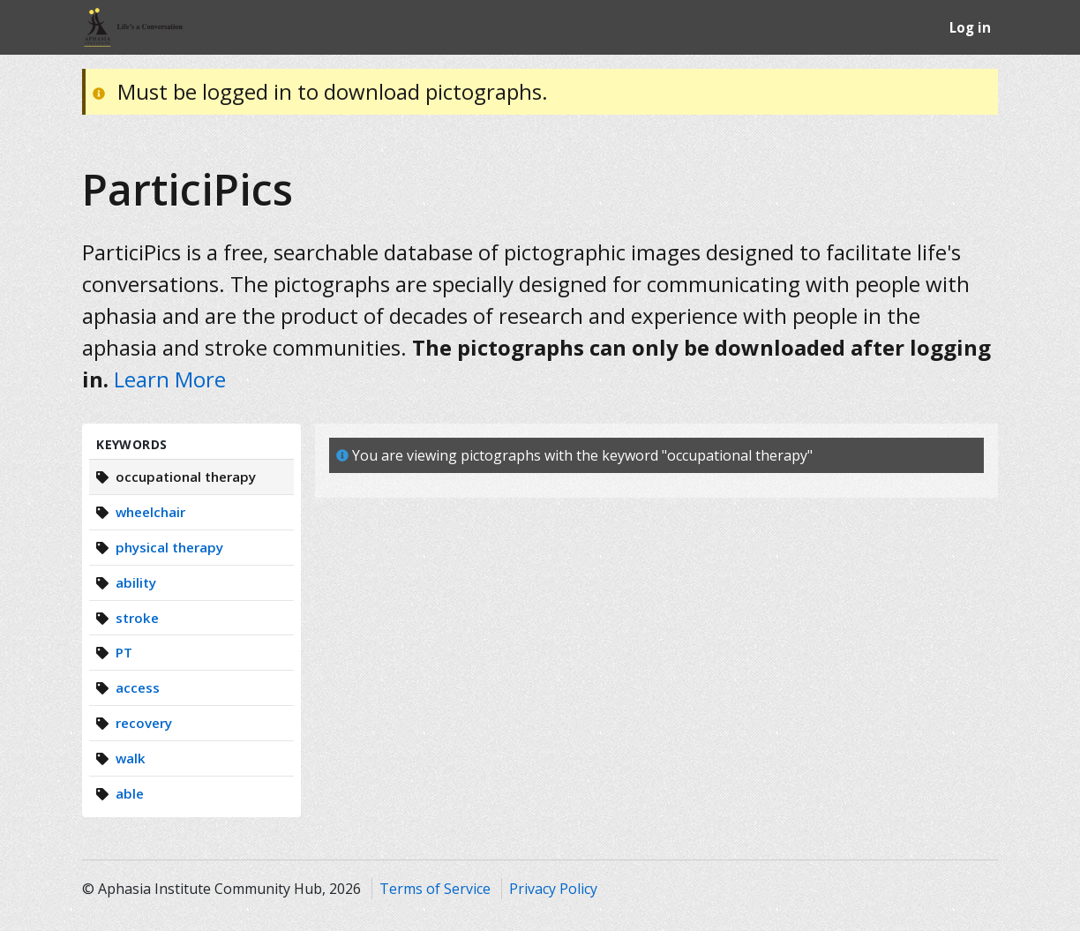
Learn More (170, 379)
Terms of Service (435, 888)
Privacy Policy (553, 888)
